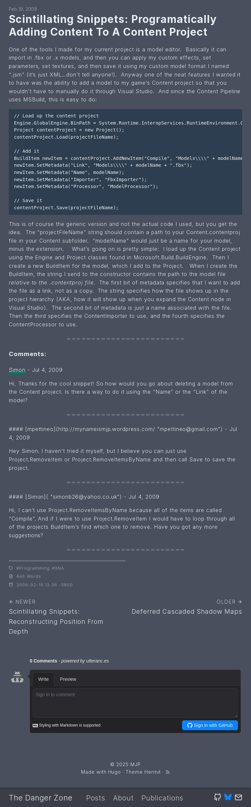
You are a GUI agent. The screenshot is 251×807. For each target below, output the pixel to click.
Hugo (114, 772)
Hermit (152, 772)
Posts (96, 798)
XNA (59, 568)
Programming (34, 568)
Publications (163, 798)
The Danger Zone (41, 797)
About (123, 798)
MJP (135, 764)
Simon (17, 370)
